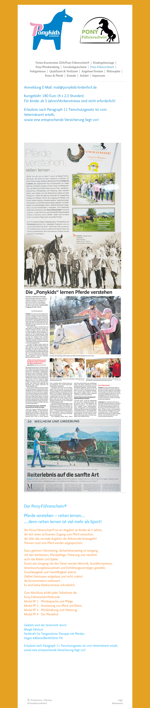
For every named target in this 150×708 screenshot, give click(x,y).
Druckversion (35, 700)
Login (120, 700)
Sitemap (48, 700)
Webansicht (117, 703)
